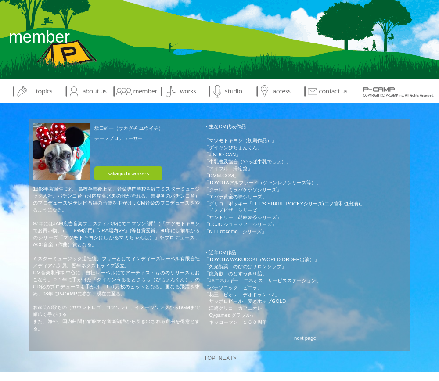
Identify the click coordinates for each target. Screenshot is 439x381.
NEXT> (227, 358)
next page (305, 338)
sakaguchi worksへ (128, 173)
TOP (210, 358)
